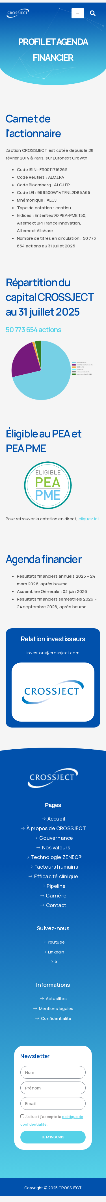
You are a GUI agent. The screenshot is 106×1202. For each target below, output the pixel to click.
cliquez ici (89, 519)
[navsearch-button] (92, 13)
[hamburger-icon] (78, 13)
